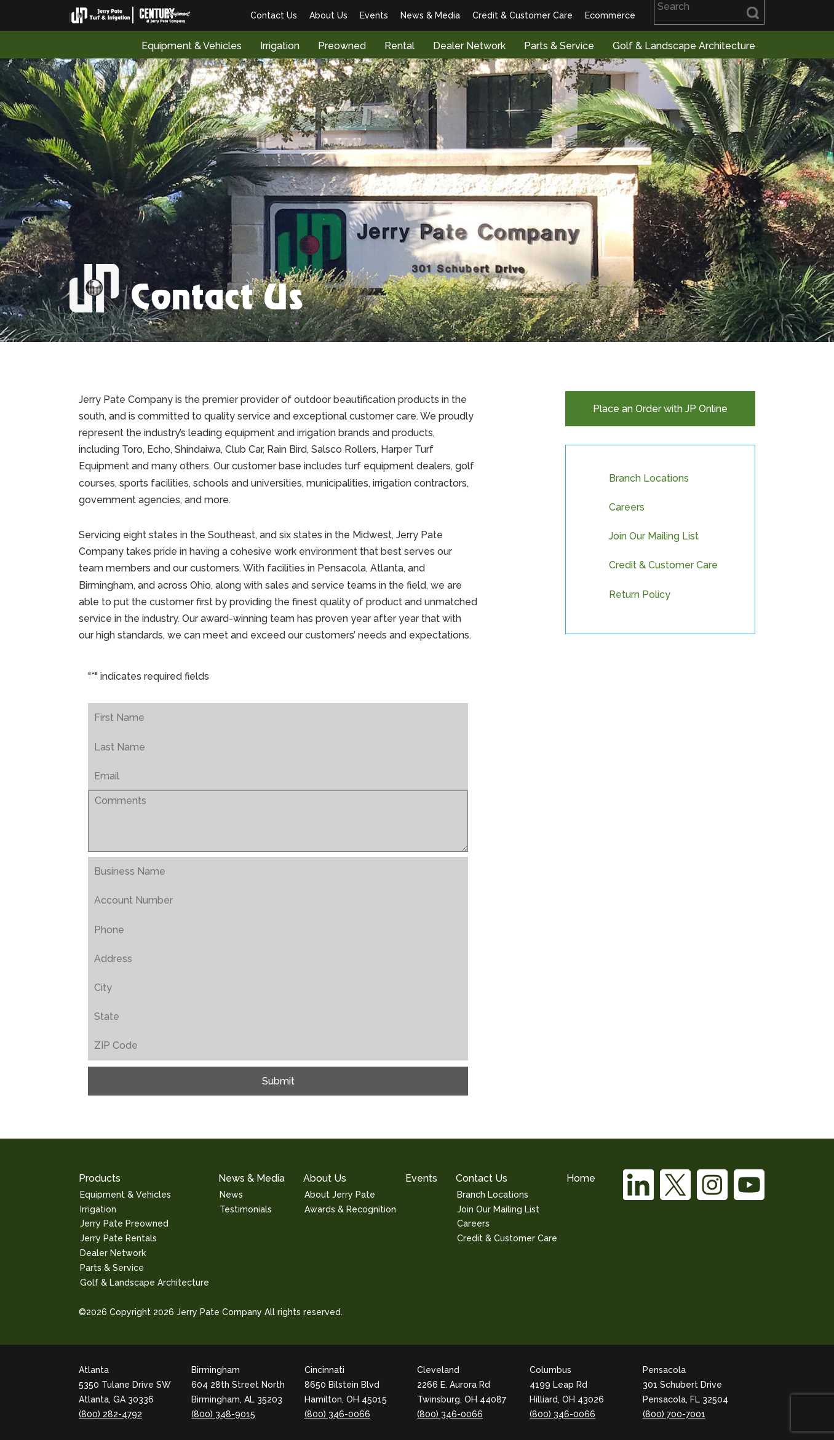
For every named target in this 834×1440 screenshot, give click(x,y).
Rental (399, 46)
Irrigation (280, 46)
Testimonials (246, 1209)
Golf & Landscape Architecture (684, 46)
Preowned (342, 46)
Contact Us (273, 15)
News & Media (430, 15)
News (231, 1194)
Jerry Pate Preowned (124, 1223)
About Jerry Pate (339, 1194)
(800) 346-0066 (337, 1414)
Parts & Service (559, 46)
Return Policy (639, 594)
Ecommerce (610, 15)
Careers (627, 507)
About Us (328, 15)
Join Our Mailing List (654, 536)
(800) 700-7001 (674, 1414)
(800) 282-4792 (110, 1414)
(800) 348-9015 (223, 1414)
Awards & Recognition (350, 1209)
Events (374, 15)
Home (580, 1178)
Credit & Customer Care (522, 15)
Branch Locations (649, 478)
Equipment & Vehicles (191, 46)
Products (100, 1178)
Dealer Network (469, 46)
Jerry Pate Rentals (118, 1238)
